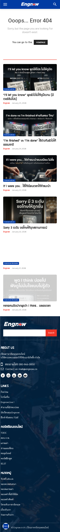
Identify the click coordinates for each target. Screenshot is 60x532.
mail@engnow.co (28, 369)
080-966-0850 (27, 364)
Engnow (6, 103)
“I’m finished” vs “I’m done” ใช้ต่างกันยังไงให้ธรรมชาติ (29, 142)
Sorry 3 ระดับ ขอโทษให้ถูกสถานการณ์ (25, 227)
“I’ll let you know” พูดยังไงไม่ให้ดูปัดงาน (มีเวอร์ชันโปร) (28, 97)
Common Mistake (11, 263)
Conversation (9, 89)
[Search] (51, 332)
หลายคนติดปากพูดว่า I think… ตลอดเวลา (27, 305)
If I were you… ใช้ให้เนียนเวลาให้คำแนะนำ (26, 186)
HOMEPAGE (40, 42)
